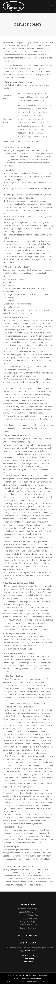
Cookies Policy (28, 958)
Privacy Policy (28, 955)
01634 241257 (29, 950)
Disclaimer (28, 961)
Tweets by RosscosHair (28, 935)
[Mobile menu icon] (51, 6)
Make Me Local (36, 978)
